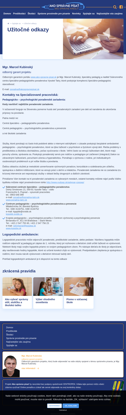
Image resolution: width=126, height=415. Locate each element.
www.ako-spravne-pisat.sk (43, 77)
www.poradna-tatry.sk (16, 200)
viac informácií (28, 368)
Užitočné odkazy (30, 23)
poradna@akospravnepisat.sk (24, 89)
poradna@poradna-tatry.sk (26, 197)
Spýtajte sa (16, 23)
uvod (8, 23)
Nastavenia (54, 406)
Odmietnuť (63, 410)
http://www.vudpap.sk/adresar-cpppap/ (65, 182)
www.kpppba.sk (13, 228)
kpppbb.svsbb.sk (14, 214)
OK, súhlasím (71, 406)
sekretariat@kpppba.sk (24, 226)
